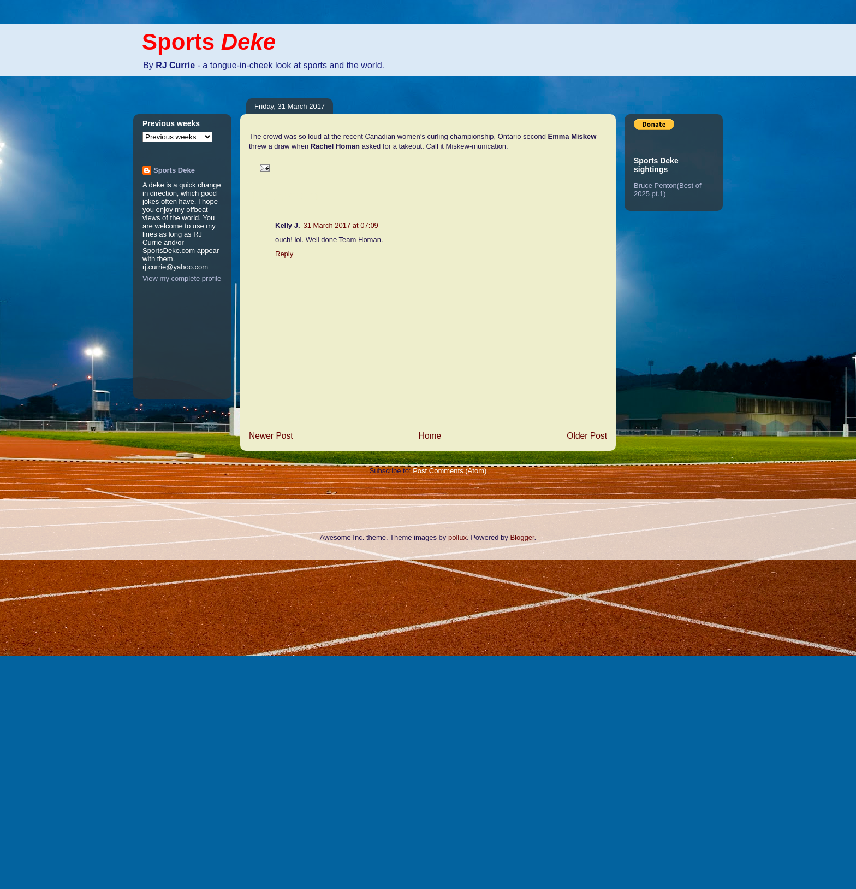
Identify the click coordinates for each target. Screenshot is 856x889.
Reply (284, 254)
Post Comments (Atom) (449, 471)
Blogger (522, 537)
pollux (457, 537)
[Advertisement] (43, 723)
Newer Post (271, 435)
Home (430, 435)
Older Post (587, 435)
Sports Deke (174, 170)
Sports (209, 42)
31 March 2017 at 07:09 (341, 225)
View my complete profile (181, 278)
